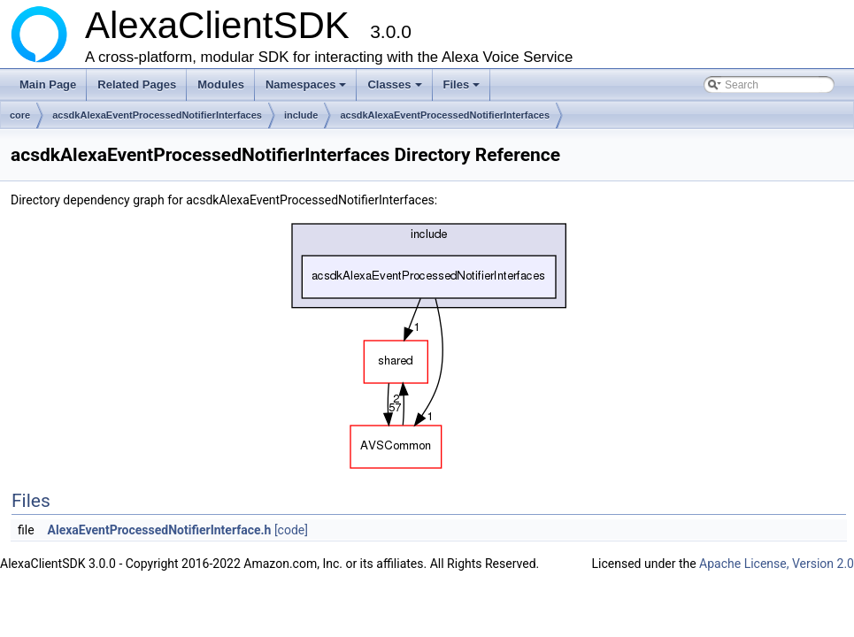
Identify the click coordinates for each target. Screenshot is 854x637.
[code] (291, 530)
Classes (395, 89)
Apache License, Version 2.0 (776, 563)
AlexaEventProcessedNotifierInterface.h (160, 530)
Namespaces (307, 89)
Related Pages (136, 84)
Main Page (47, 84)
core (20, 115)
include (301, 115)
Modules (220, 84)
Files (463, 89)
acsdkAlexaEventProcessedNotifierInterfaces (157, 115)
